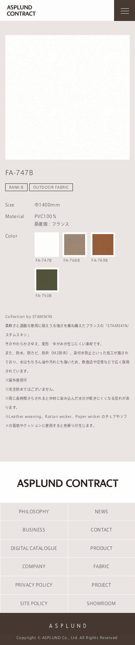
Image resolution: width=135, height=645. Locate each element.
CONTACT (101, 530)
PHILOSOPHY (34, 511)
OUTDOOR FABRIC (51, 187)
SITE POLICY (33, 603)
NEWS (101, 511)
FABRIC (101, 566)
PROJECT (101, 585)
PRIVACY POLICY (34, 585)
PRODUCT (101, 548)
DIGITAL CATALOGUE (34, 548)
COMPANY (34, 566)
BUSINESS (34, 530)
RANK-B (16, 187)
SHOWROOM (101, 603)
